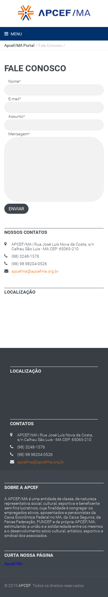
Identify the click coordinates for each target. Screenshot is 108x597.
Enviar (16, 208)
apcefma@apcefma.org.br (35, 271)
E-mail (14, 99)
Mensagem (19, 134)
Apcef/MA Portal (19, 45)
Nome (14, 81)
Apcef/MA (13, 563)
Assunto (16, 116)
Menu (16, 34)
